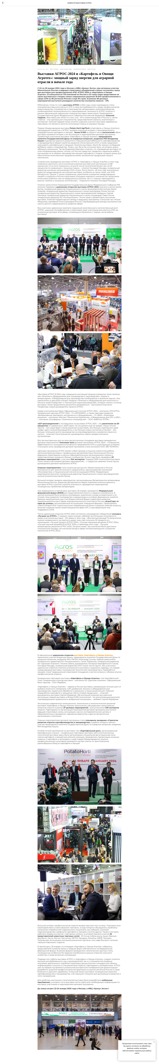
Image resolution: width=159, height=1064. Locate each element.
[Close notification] (154, 1042)
